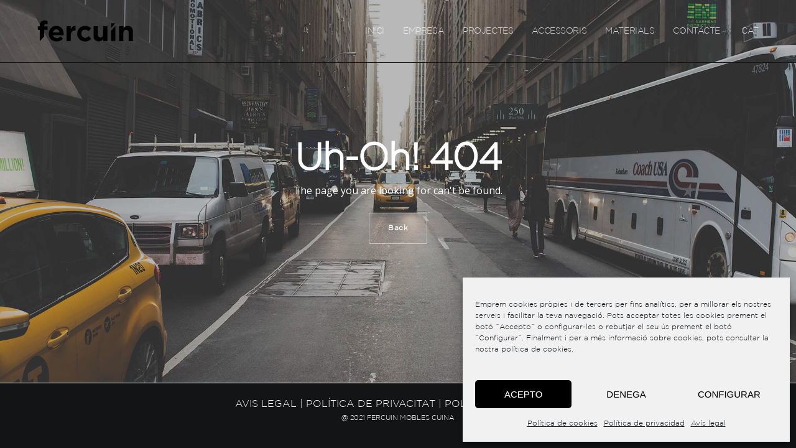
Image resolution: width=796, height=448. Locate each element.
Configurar (729, 394)
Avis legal (266, 404)
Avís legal (708, 423)
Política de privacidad (644, 423)
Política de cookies (562, 423)
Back (398, 228)
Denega (626, 394)
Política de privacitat (370, 404)
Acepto (523, 394)
